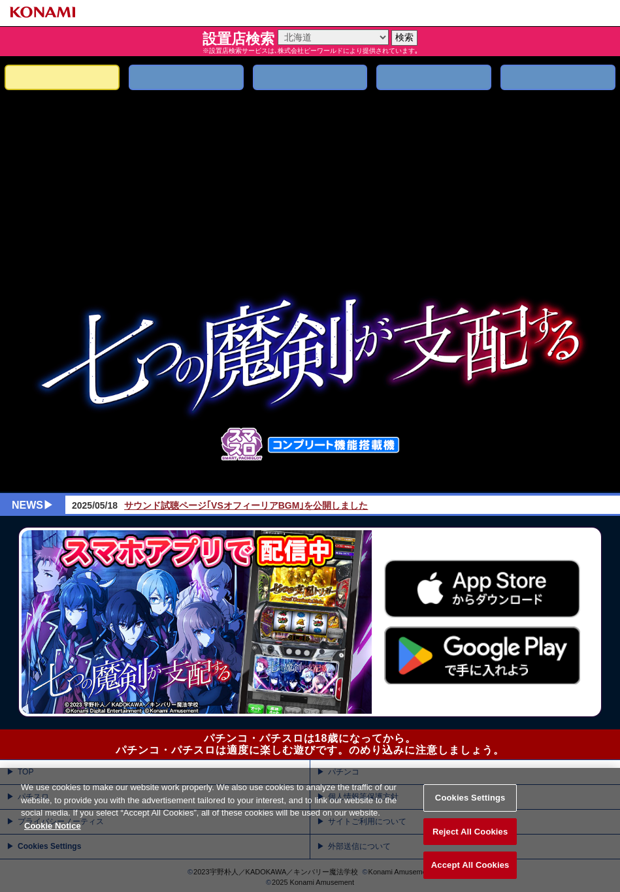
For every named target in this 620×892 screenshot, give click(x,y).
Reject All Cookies (470, 847)
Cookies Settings (470, 814)
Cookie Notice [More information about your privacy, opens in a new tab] (52, 841)
